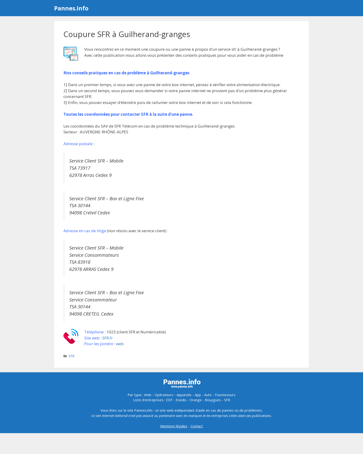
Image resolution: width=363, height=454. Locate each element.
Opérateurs (164, 394)
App (198, 394)
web (120, 343)
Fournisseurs (225, 394)
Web (147, 394)
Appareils (184, 394)
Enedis (181, 400)
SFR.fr (107, 338)
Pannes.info (71, 8)
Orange (196, 400)
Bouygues (213, 400)
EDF (169, 400)
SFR (71, 356)
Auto (208, 394)
